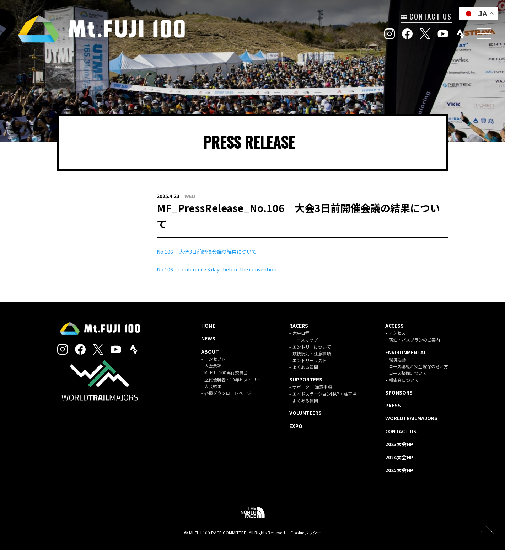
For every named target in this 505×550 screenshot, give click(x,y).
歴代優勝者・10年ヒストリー (232, 379)
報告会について (404, 380)
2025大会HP (399, 470)
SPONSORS (399, 392)
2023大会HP (399, 444)
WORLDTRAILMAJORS (411, 418)
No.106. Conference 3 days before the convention (216, 269)
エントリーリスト (309, 360)
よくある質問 (305, 367)
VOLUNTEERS (305, 412)
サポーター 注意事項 (312, 387)
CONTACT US (426, 16)
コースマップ (305, 340)
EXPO (295, 425)
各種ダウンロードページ (227, 393)
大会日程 (301, 333)
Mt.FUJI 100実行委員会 (226, 372)
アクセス (397, 333)
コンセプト (215, 359)
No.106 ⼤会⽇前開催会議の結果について (207, 251)
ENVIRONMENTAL (405, 352)
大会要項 (212, 366)
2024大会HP (399, 457)
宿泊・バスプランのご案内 (414, 340)
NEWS (208, 338)
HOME (208, 325)
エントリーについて (311, 347)
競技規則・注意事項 (311, 353)
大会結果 (212, 386)
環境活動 (397, 359)
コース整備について (408, 373)
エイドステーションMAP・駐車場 (324, 394)
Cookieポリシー (305, 532)
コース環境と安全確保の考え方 (418, 366)
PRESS (393, 405)
